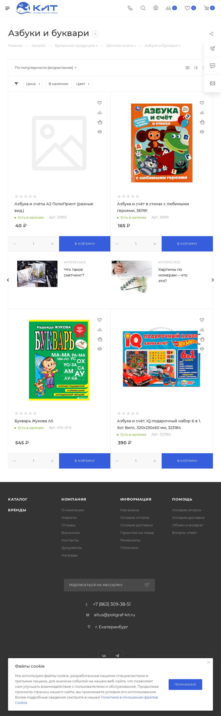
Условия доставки (136, 525)
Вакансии (70, 532)
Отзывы (68, 525)
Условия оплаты (134, 517)
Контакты (70, 540)
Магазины (129, 510)
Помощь (182, 499)
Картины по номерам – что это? (172, 275)
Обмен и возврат (187, 525)
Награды (69, 555)
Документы (71, 547)
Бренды (17, 510)
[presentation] (7, 280)
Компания (73, 499)
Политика (129, 547)
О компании (72, 510)
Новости (69, 517)
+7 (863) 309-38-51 (112, 604)
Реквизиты (130, 540)
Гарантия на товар (137, 532)
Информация (136, 499)
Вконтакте (104, 656)
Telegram (117, 656)
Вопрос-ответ (184, 532)
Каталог (18, 499)
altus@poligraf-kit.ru (114, 614)
